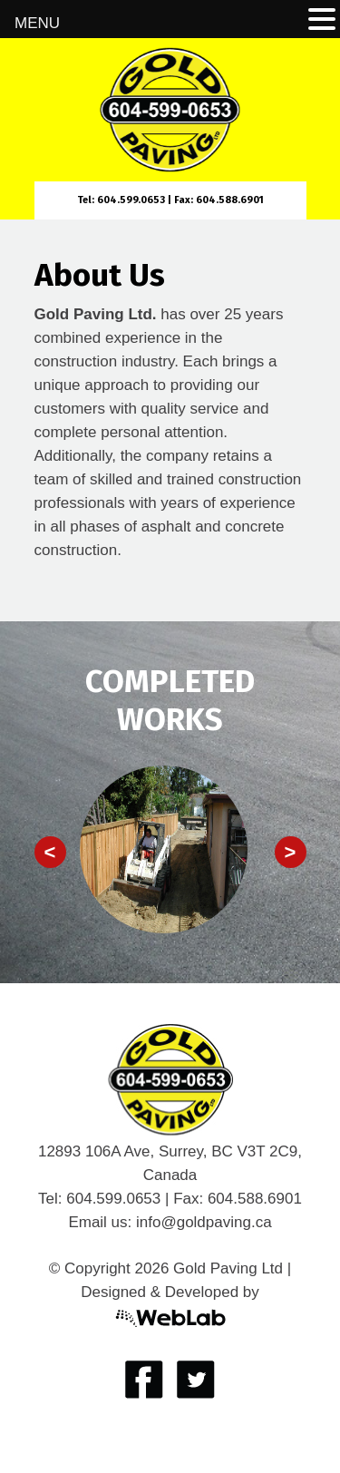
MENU (37, 23)
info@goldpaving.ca (204, 1222)
